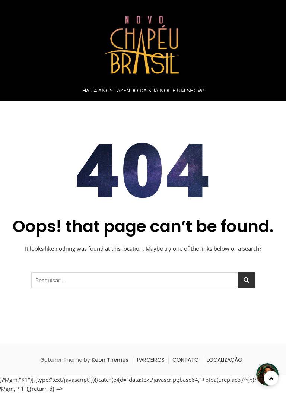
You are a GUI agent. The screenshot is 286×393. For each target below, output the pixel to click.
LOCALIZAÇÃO (224, 360)
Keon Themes (110, 360)
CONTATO (185, 360)
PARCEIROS (151, 360)
